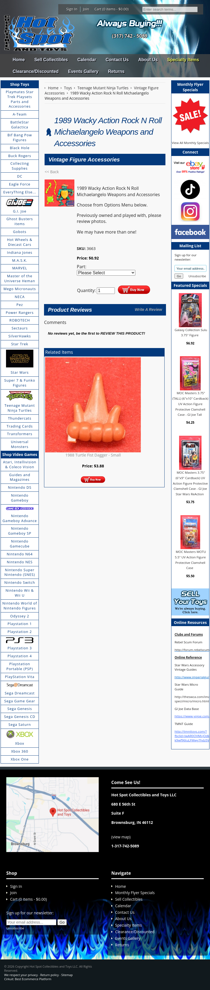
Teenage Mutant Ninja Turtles (20, 408)
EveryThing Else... (19, 192)
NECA (20, 296)
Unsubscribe (197, 276)
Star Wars (20, 372)
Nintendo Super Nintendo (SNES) (19, 572)
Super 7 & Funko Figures (19, 383)
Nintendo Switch (19, 582)
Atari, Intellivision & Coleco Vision (19, 464)
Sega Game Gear (19, 701)
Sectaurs (20, 328)
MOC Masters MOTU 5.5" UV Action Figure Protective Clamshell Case (190, 560)
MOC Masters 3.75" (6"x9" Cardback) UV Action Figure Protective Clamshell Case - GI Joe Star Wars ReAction (190, 483)
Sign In (71, 9)
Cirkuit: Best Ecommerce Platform (27, 979)
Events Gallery (83, 71)
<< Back (52, 171)
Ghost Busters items (20, 221)
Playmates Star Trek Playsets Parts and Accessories (20, 99)
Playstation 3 (20, 648)
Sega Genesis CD (19, 716)
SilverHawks (19, 336)
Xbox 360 (19, 751)
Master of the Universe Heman (19, 278)
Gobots (20, 231)
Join (86, 9)
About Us (148, 59)
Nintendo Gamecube (20, 544)
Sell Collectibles (51, 59)
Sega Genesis (19, 708)
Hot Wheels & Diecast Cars (20, 242)
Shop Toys (19, 84)
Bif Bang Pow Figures (19, 137)
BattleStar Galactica (19, 124)
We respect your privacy (21, 975)
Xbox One (20, 759)
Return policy (49, 975)
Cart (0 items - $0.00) (112, 9)
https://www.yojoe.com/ (192, 716)
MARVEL (19, 268)
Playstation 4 (20, 655)
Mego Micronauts (20, 288)
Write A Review (148, 309)
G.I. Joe (19, 211)
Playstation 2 (20, 631)
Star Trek (19, 343)
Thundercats (19, 418)
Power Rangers (20, 312)
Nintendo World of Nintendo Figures (19, 606)
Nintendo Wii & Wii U (19, 593)
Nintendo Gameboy (19, 498)
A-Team (20, 114)
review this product (122, 333)
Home (19, 59)
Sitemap (67, 975)
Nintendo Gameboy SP (19, 531)
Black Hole (20, 147)
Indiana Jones (20, 252)
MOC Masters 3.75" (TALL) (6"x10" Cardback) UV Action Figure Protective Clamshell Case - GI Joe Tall (190, 404)
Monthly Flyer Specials (135, 892)
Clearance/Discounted (36, 71)
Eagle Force (20, 184)
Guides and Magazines (19, 477)
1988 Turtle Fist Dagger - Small (93, 455)
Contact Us (117, 59)
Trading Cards (20, 426)
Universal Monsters (19, 444)
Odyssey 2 (19, 616)
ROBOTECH (19, 320)
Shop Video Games (19, 454)
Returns (116, 71)
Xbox (19, 743)
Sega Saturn (19, 724)
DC (19, 176)
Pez (19, 304)
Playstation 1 (20, 623)
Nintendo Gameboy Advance (19, 518)
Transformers (20, 433)
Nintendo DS (19, 487)
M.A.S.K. (19, 260)
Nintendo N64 (20, 554)
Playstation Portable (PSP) (19, 666)
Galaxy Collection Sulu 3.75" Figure (191, 332)
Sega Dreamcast (20, 693)
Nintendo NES (20, 561)
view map (120, 836)
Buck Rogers (19, 155)
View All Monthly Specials (190, 143)
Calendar (86, 59)
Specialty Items (183, 59)
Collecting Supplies (19, 166)
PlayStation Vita (19, 676)
